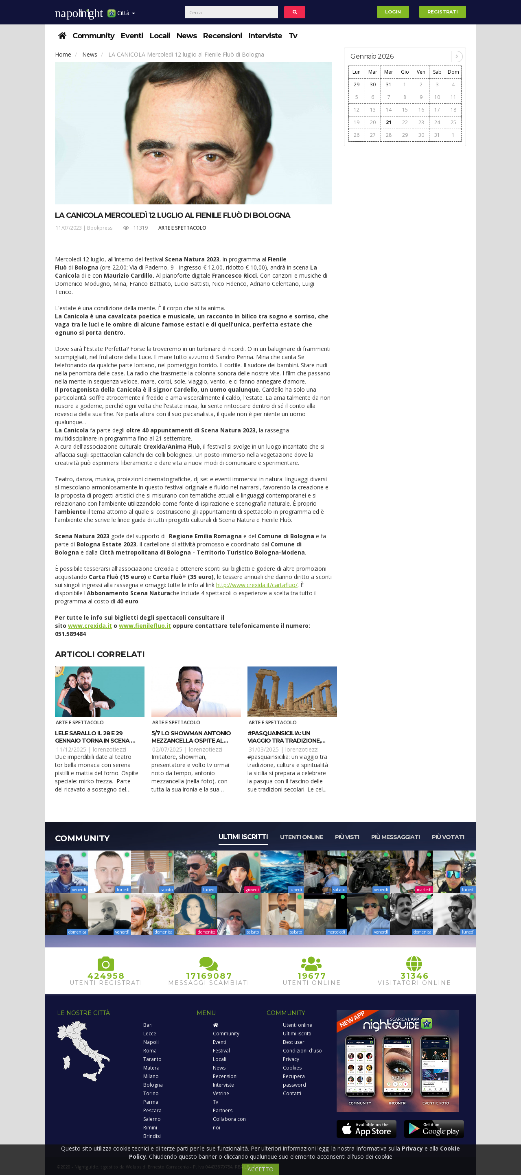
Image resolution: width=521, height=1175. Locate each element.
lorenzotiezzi (109, 749)
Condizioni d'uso (302, 1050)
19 (356, 122)
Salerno (152, 1119)
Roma (150, 1050)
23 (421, 122)
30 (373, 84)
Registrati (442, 12)
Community (93, 35)
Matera (151, 1067)
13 (373, 109)
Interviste (265, 35)
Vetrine (221, 1093)
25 (453, 122)
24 (437, 122)
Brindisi (152, 1136)
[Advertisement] (405, 273)
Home (63, 54)
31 (389, 84)
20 (373, 122)
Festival (221, 1050)
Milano (151, 1076)
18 (453, 109)
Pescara (152, 1110)
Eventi (132, 35)
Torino (151, 1093)
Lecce (149, 1033)
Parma (150, 1101)
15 (405, 109)
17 (437, 109)
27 (373, 135)
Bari (148, 1025)
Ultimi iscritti (243, 837)
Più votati (448, 837)
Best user (293, 1042)
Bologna (153, 1084)
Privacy (291, 1059)
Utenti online (301, 837)
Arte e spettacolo (182, 227)
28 (389, 135)
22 (405, 122)
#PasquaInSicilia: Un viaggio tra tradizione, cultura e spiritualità (284, 741)
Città (121, 16)
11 (453, 97)
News (187, 35)
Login (393, 12)
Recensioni (222, 35)
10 (437, 97)
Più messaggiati (395, 837)
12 (356, 109)
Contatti (292, 1093)
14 (389, 109)
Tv (293, 35)
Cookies (292, 1067)
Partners (222, 1110)
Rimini (150, 1127)
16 (421, 109)
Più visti (347, 837)
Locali (160, 35)
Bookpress (99, 227)
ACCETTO (260, 1169)
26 (356, 135)
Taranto (152, 1059)
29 (356, 84)
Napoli (151, 1042)
